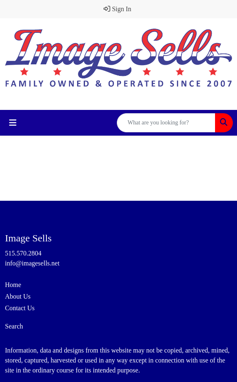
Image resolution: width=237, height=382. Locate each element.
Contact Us (20, 307)
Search (14, 326)
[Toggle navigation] (13, 123)
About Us (18, 296)
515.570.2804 (23, 253)
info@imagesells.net (32, 263)
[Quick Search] (166, 122)
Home (13, 284)
